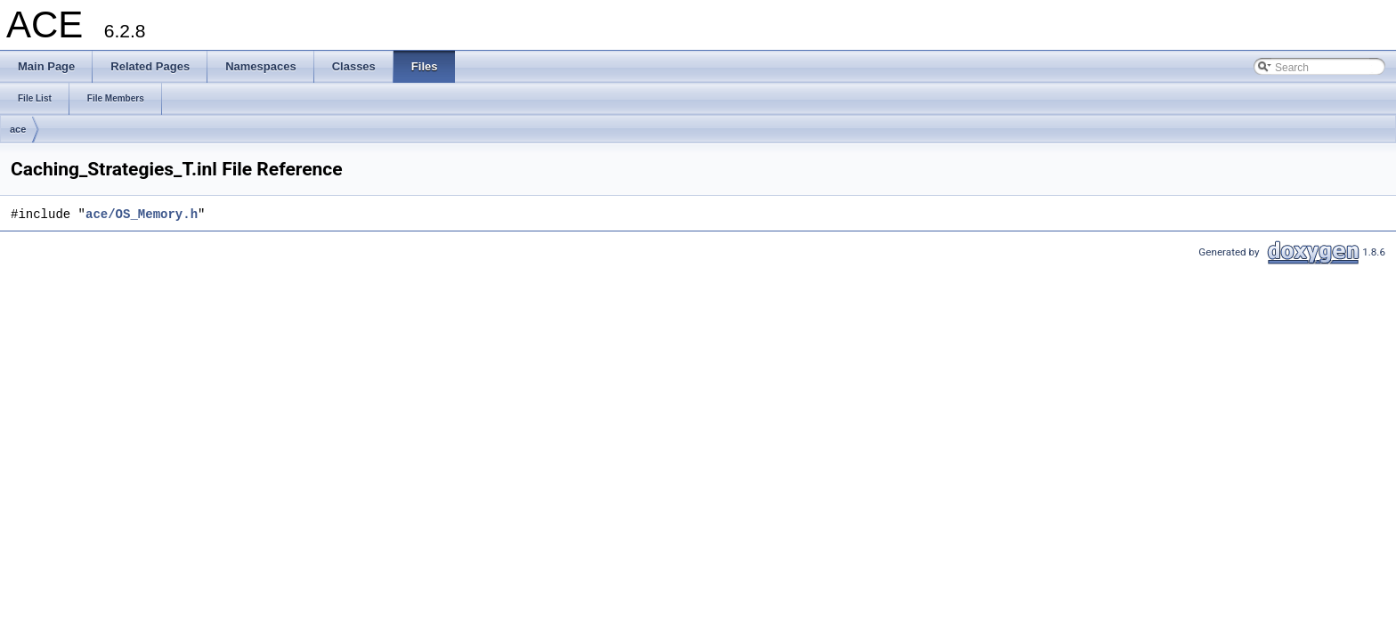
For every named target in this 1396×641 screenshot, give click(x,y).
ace (18, 129)
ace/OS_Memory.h (141, 214)
